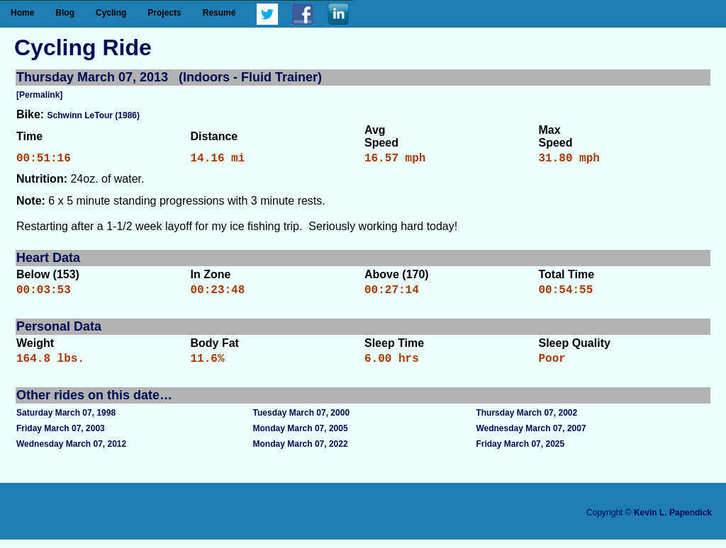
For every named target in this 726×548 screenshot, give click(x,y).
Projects (164, 13)
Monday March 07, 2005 (300, 437)
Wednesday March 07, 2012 (71, 452)
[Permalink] (39, 95)
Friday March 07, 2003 (60, 437)
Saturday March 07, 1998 (66, 421)
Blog (64, 13)
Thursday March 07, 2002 (526, 421)
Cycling (111, 13)
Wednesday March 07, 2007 (531, 437)
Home (22, 13)
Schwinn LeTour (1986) (94, 115)
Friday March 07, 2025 (520, 452)
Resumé (219, 13)
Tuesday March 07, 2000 (301, 421)
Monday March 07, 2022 (300, 452)
